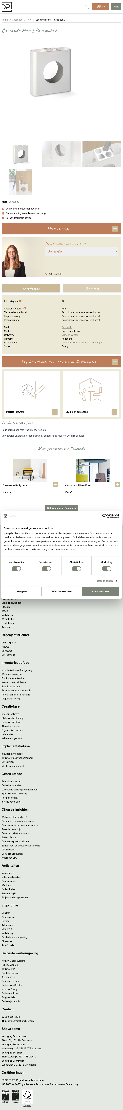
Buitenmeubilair (10, 959)
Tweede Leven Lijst (12, 795)
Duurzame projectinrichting (16, 808)
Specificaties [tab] (31, 254)
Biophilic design (10, 939)
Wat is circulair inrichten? (14, 783)
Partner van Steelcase (13, 951)
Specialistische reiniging (14, 760)
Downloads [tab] (92, 254)
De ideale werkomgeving (14, 903)
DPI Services (8, 728)
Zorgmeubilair (9, 963)
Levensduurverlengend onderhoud (20, 756)
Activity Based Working (13, 927)
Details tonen (105, 580)
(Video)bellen (9, 855)
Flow (29, 19)
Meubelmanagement (13, 732)
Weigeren (22, 591)
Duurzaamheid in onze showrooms (20, 791)
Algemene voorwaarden (61, 1089)
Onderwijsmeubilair (12, 967)
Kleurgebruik (8, 943)
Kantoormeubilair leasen (14, 648)
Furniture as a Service (13, 644)
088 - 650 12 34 (55, 240)
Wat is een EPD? (10, 824)
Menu (116, 6)
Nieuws (5, 613)
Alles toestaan (100, 591)
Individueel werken (11, 843)
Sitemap (61, 1098)
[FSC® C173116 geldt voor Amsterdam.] (61, 1046)
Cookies (61, 1092)
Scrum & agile (9, 860)
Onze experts (9, 609)
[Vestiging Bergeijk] (61, 1019)
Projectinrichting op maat (15, 864)
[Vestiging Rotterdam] (61, 1011)
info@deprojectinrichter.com (18, 987)
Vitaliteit (6, 879)
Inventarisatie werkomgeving (17, 636)
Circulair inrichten (11, 688)
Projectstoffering (11, 665)
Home (5, 19)
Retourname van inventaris (16, 661)
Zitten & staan (9, 883)
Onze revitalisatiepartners (15, 799)
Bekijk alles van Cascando (61, 474)
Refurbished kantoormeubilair (17, 657)
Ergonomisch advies (12, 696)
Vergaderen (8, 839)
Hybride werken (10, 931)
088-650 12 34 (11, 983)
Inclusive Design (10, 955)
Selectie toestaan (61, 591)
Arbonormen (8, 891)
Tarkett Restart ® (11, 804)
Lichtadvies (7, 700)
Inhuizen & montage (12, 720)
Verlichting (7, 899)
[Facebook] (56, 1104)
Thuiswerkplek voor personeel (17, 724)
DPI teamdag (8, 621)
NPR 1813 (7, 895)
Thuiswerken (8, 935)
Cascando (17, 19)
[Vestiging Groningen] (61, 1027)
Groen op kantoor (11, 947)
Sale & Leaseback (11, 653)
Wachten (6, 851)
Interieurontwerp (10, 680)
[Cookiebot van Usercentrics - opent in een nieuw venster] (104, 516)
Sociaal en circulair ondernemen (18, 787)
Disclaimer (62, 1095)
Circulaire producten (12, 820)
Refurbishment (10, 764)
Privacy (5, 887)
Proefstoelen (8, 911)
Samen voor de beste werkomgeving (21, 812)
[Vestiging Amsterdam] (61, 1003)
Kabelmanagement (12, 704)
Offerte (100, 6)
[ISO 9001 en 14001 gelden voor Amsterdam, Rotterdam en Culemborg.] (61, 1050)
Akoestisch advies (11, 692)
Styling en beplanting (12, 684)
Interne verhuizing (11, 768)
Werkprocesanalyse (12, 640)
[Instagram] (66, 1104)
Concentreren (9, 847)
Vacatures (7, 617)
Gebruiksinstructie (11, 748)
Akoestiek (7, 907)
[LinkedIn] (61, 1104)
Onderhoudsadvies (11, 751)
